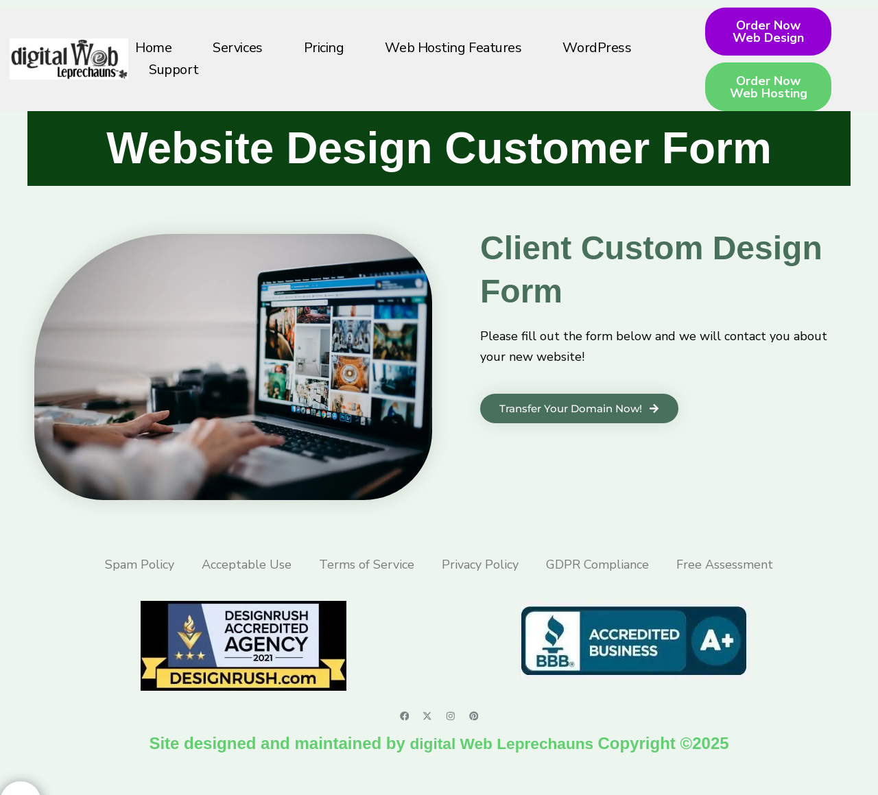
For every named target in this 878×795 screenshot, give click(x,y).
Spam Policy (139, 584)
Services (237, 58)
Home (153, 58)
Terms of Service (366, 584)
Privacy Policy (480, 584)
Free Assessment (724, 584)
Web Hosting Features (453, 58)
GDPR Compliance (597, 584)
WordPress (596, 58)
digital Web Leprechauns (503, 764)
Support (174, 80)
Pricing (324, 58)
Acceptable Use (247, 584)
